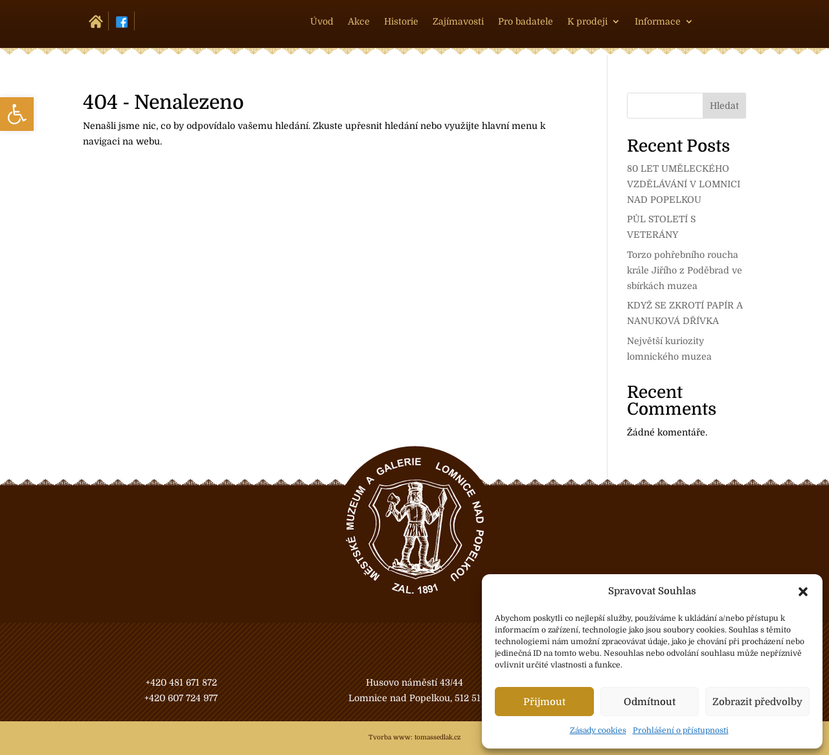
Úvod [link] (322, 22)
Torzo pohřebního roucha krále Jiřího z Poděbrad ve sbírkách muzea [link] (684, 270)
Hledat (724, 105)
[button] (803, 591)
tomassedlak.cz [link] (437, 737)
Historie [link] (401, 22)
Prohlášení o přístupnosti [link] (681, 730)
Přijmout (544, 702)
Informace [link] (658, 22)
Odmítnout (650, 702)
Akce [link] (359, 22)
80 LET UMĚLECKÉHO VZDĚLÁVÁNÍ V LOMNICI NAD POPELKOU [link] (683, 184)
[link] (17, 114)
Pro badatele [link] (525, 22)
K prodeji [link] (587, 22)
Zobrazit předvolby (757, 702)
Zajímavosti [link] (458, 22)
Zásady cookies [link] (598, 730)
